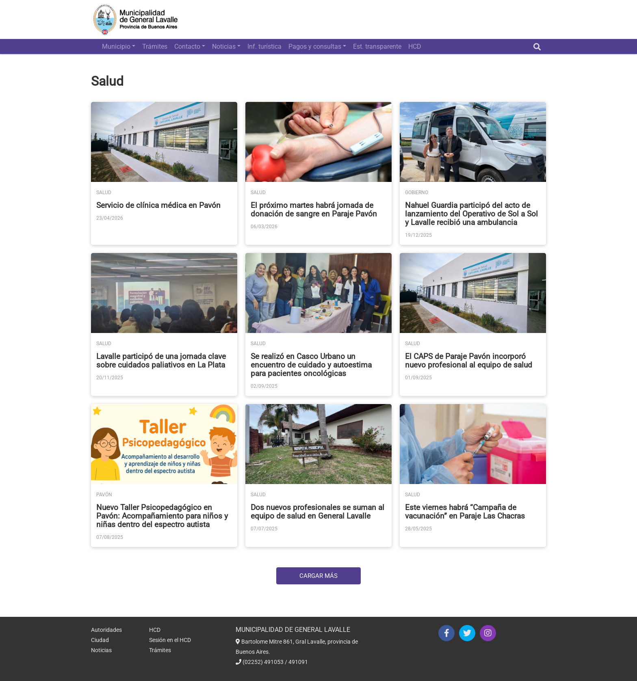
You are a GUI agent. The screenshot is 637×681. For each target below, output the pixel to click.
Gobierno (416, 192)
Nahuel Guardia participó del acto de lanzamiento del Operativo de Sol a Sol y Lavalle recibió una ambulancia (471, 214)
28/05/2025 (418, 529)
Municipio (116, 46)
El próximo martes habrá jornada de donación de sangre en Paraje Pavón (314, 209)
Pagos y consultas (314, 46)
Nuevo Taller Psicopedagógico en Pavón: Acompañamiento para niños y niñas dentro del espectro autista (162, 516)
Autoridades (106, 630)
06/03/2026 (264, 226)
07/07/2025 (264, 529)
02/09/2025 (264, 386)
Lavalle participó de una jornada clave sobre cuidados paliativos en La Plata (161, 361)
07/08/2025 (109, 537)
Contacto (187, 46)
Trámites (154, 46)
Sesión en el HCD (170, 640)
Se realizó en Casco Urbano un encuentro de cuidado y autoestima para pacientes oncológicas (311, 365)
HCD (414, 46)
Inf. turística (264, 46)
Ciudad (100, 640)
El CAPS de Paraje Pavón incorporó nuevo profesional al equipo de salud (468, 361)
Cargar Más (318, 575)
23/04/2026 (109, 218)
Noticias (224, 46)
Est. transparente (377, 46)
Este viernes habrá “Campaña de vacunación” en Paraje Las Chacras (465, 512)
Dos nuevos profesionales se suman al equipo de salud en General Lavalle (317, 512)
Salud (103, 192)
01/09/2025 (418, 377)
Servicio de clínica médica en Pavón (158, 205)
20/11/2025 (109, 377)
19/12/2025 (418, 235)
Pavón (104, 494)
